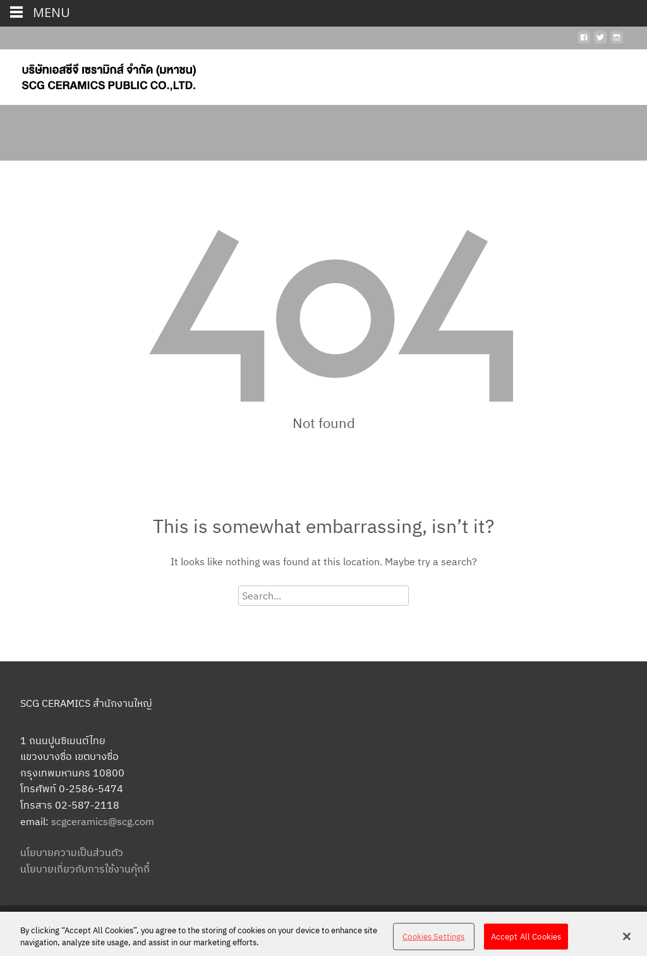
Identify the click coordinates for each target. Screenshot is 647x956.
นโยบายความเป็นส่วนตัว (71, 852)
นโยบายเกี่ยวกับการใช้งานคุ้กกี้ (85, 868)
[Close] (627, 939)
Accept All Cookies (526, 940)
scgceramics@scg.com (102, 821)
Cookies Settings (433, 940)
